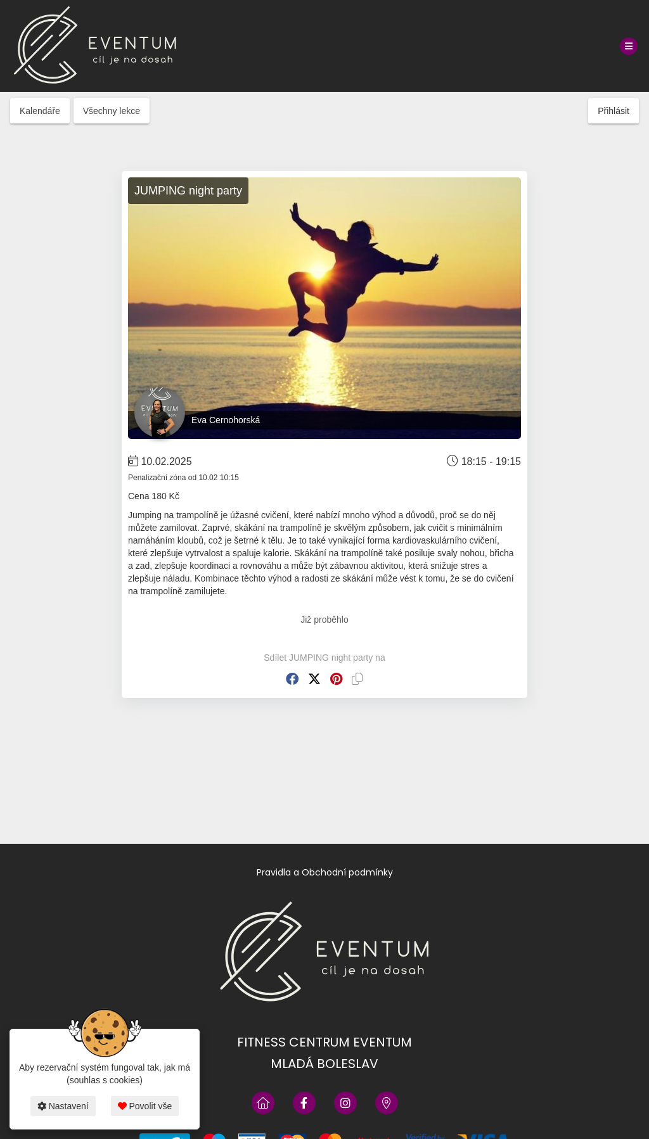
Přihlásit (613, 111)
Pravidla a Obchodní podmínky (325, 872)
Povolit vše (145, 1106)
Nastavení (63, 1106)
